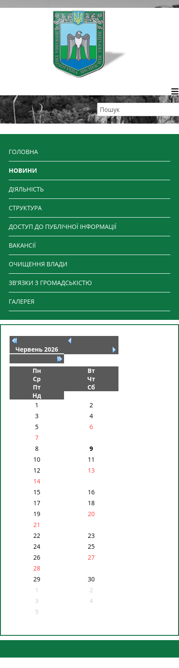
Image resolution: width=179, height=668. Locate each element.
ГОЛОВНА (23, 152)
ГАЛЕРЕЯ (21, 301)
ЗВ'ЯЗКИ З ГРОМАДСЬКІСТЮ (50, 283)
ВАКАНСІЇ (22, 245)
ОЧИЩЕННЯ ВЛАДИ (38, 264)
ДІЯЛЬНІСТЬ (26, 189)
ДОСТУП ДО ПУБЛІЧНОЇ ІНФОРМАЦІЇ (63, 226)
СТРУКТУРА (25, 208)
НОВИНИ (23, 170)
